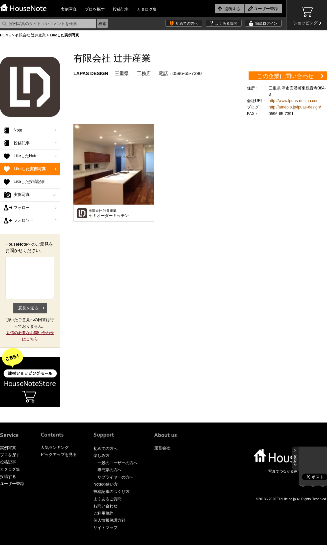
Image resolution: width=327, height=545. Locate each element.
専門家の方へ (109, 470)
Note (35, 130)
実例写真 (69, 9)
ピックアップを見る (59, 454)
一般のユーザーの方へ (117, 463)
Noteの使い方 (105, 484)
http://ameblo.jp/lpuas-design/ (295, 107)
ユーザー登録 (12, 483)
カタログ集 (147, 9)
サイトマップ (105, 527)
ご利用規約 (103, 513)
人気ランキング (55, 447)
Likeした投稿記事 (29, 181)
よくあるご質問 (107, 499)
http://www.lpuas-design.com (294, 100)
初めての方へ (187, 23)
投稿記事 (121, 9)
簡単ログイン (266, 23)
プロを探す (95, 9)
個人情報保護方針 (109, 520)
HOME (5, 35)
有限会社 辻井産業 (30, 35)
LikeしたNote (35, 156)
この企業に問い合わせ (285, 76)
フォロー (35, 208)
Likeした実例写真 (35, 169)
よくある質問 (226, 23)
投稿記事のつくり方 (111, 491)
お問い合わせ (105, 506)
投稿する (8, 476)
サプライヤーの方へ (115, 477)
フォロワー (35, 220)
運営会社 (162, 448)
